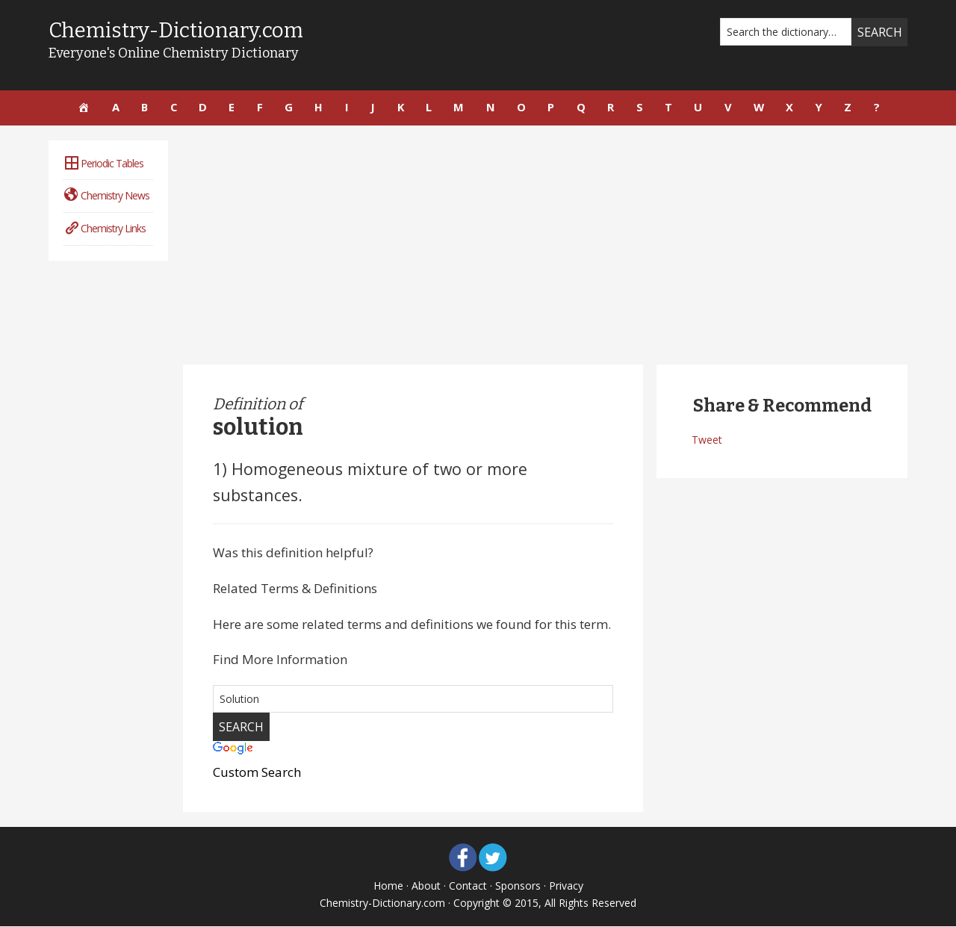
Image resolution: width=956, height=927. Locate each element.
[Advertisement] (545, 245)
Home (388, 886)
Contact (468, 886)
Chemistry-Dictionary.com (178, 30)
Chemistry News (106, 196)
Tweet (707, 440)
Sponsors (518, 886)
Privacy (566, 886)
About (426, 886)
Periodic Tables (103, 164)
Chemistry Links (104, 229)
